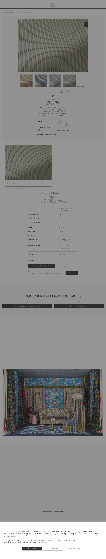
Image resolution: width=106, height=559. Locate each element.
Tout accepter (31, 548)
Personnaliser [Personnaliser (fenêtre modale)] (74, 548)
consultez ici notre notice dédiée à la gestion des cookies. (25, 542)
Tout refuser (53, 548)
